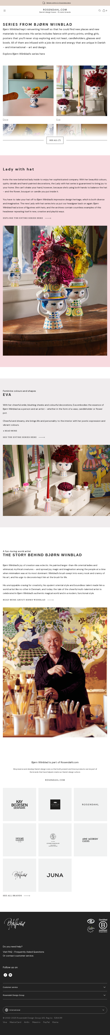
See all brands (17, 896)
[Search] (99, 10)
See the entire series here (24, 437)
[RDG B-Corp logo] (103, 926)
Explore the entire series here (27, 218)
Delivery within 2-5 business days (58, 3)
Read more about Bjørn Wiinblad (28, 600)
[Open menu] (4, 10)
